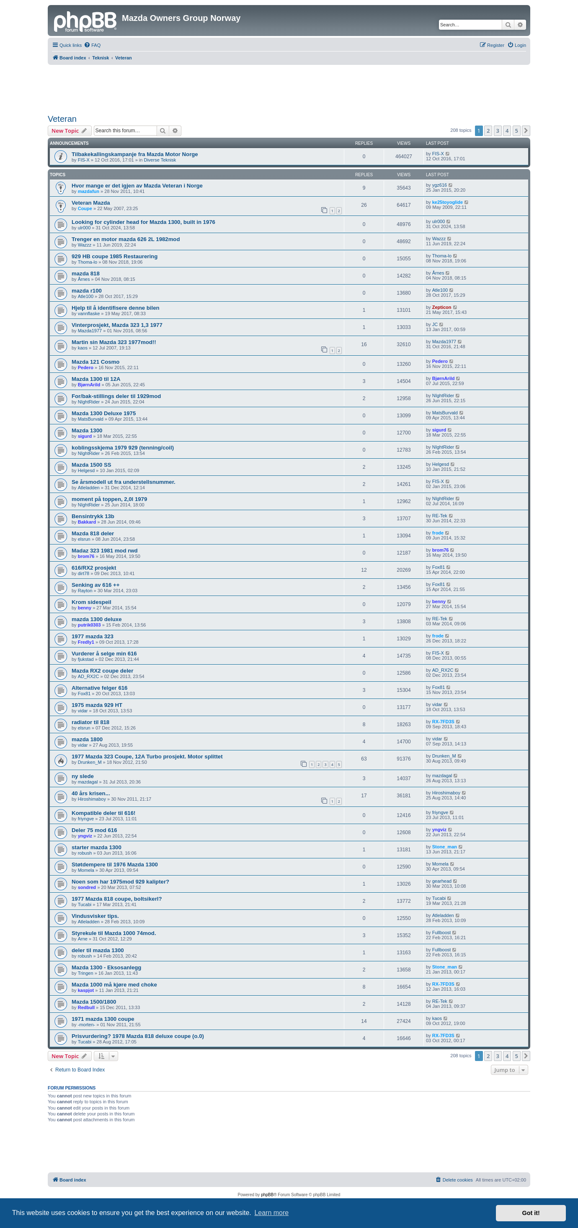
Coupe (85, 208)
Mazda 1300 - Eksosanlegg (106, 967)
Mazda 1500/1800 (94, 1002)
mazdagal (88, 781)
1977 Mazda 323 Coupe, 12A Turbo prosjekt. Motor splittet (147, 756)
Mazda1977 (90, 330)
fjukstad (86, 659)
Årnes (84, 279)
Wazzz (85, 244)
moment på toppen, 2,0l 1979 (109, 499)
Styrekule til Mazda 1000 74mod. (114, 933)
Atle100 (85, 296)
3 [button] (497, 130)
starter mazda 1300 (96, 847)
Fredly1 (86, 642)
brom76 (86, 556)
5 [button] (516, 130)
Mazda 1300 (87, 430)
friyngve (86, 818)
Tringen (85, 973)
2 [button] (488, 130)
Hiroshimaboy (92, 799)
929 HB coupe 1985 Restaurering (114, 256)
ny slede (83, 776)
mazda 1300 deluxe (97, 619)
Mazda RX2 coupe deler (102, 671)
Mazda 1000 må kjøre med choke (114, 984)
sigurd (85, 436)
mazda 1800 (87, 739)
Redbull (86, 1007)
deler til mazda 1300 (98, 950)
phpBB (267, 1194)
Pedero (85, 367)
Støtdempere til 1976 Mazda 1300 (115, 864)
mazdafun (88, 191)
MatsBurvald (90, 418)
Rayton (85, 590)
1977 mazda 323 (93, 636)
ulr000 (84, 227)
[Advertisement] (289, 88)
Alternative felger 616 (99, 688)
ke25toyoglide (447, 202)
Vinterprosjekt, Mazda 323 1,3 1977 (117, 325)
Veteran (62, 118)
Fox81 (438, 567)
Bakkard (87, 521)
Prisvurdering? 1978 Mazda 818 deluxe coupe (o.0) (138, 1036)
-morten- (86, 1024)
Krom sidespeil (91, 602)
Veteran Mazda (91, 203)
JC (435, 324)
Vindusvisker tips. (95, 916)
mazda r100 (87, 291)
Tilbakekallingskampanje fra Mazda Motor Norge (135, 154)
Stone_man (444, 846)
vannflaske (89, 313)
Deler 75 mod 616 (94, 830)
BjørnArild (89, 384)
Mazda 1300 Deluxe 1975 (104, 413)
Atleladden (89, 487)
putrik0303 (89, 624)
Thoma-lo (87, 262)
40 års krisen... (91, 793)
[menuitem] (92, 45)
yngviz (85, 835)
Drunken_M (90, 762)
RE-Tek (439, 515)
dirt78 (84, 573)
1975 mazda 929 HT (97, 705)
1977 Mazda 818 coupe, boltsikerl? (117, 899)
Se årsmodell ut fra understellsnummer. (123, 482)
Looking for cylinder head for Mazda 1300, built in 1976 (143, 222)
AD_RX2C (88, 676)
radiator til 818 (90, 722)
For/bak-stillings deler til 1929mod (116, 396)
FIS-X (84, 159)
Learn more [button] (271, 1212)
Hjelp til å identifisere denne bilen (116, 308)
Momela (86, 870)
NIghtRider (89, 401)
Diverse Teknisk (160, 159)
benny (84, 607)
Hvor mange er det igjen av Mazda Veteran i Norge (137, 185)
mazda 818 (86, 273)
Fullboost (441, 932)
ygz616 (439, 185)
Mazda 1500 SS (91, 465)
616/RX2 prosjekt (94, 568)
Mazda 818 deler (93, 533)
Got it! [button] (531, 1213)
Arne (83, 938)
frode (438, 532)
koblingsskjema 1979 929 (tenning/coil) (123, 447)
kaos (83, 347)
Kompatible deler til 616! (103, 813)
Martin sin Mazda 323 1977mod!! (114, 342)
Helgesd (86, 470)
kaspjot (86, 990)
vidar (83, 710)
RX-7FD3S (443, 721)
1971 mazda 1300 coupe (103, 1019)
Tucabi (85, 904)
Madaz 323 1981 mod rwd (105, 550)
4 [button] (507, 130)
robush (85, 852)
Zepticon (442, 307)
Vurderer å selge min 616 (104, 653)
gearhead (442, 881)
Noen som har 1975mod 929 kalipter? (120, 882)
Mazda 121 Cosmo (95, 362)
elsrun (84, 539)
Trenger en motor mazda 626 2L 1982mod (126, 239)
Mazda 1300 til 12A (96, 379)
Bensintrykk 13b (93, 516)
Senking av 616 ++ (95, 585)
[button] (526, 131)
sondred (87, 887)
